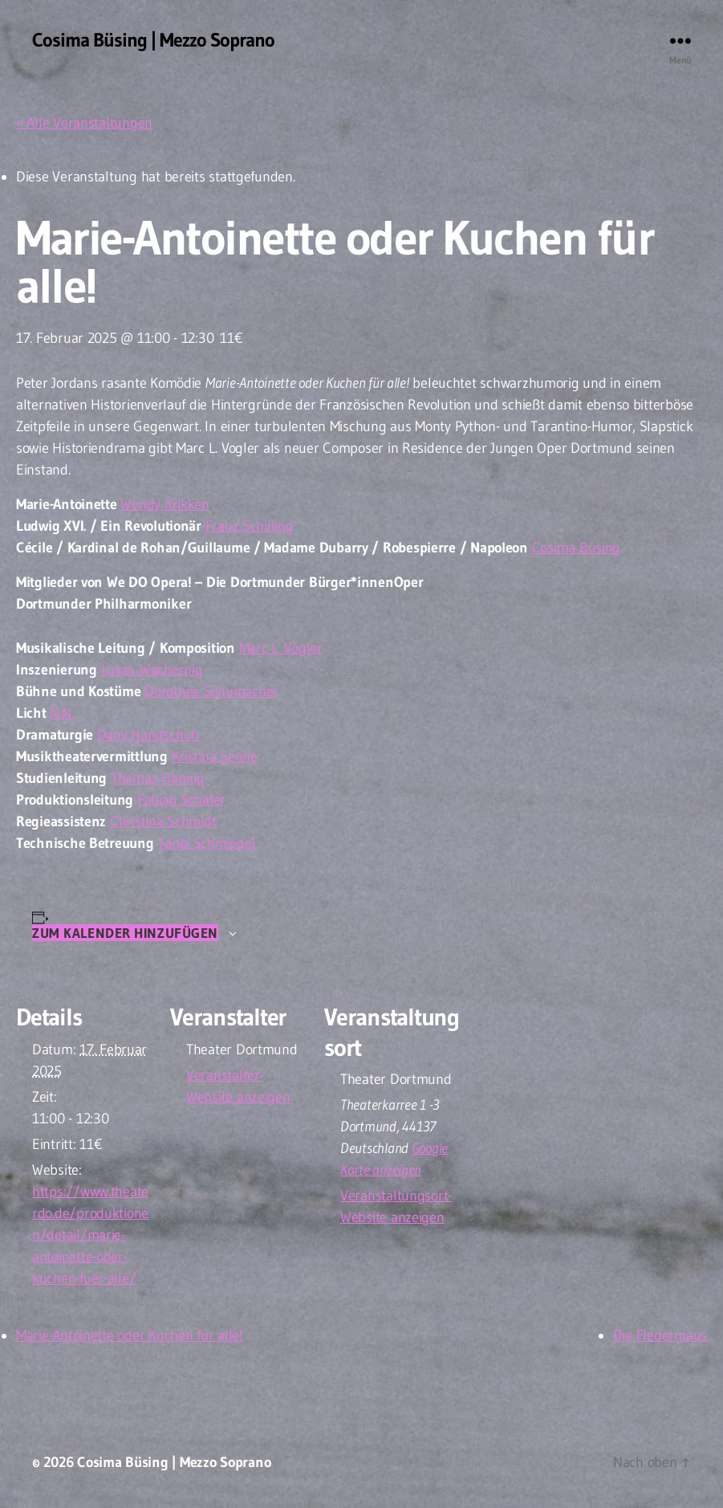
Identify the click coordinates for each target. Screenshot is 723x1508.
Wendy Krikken (164, 504)
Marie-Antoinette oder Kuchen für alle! (129, 1335)
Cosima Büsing (576, 547)
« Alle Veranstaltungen (84, 123)
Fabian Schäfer (181, 800)
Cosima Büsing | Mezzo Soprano (153, 40)
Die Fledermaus (660, 1335)
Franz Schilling (249, 526)
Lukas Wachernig (152, 670)
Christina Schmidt (163, 821)
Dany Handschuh (148, 735)
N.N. (61, 713)
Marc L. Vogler (281, 648)
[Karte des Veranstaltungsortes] (563, 1087)
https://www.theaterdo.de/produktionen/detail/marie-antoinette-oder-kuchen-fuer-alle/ (90, 1235)
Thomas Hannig (158, 778)
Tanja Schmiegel (206, 843)
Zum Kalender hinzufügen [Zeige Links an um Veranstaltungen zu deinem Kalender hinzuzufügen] (125, 932)
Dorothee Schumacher (211, 691)
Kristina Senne (215, 756)
